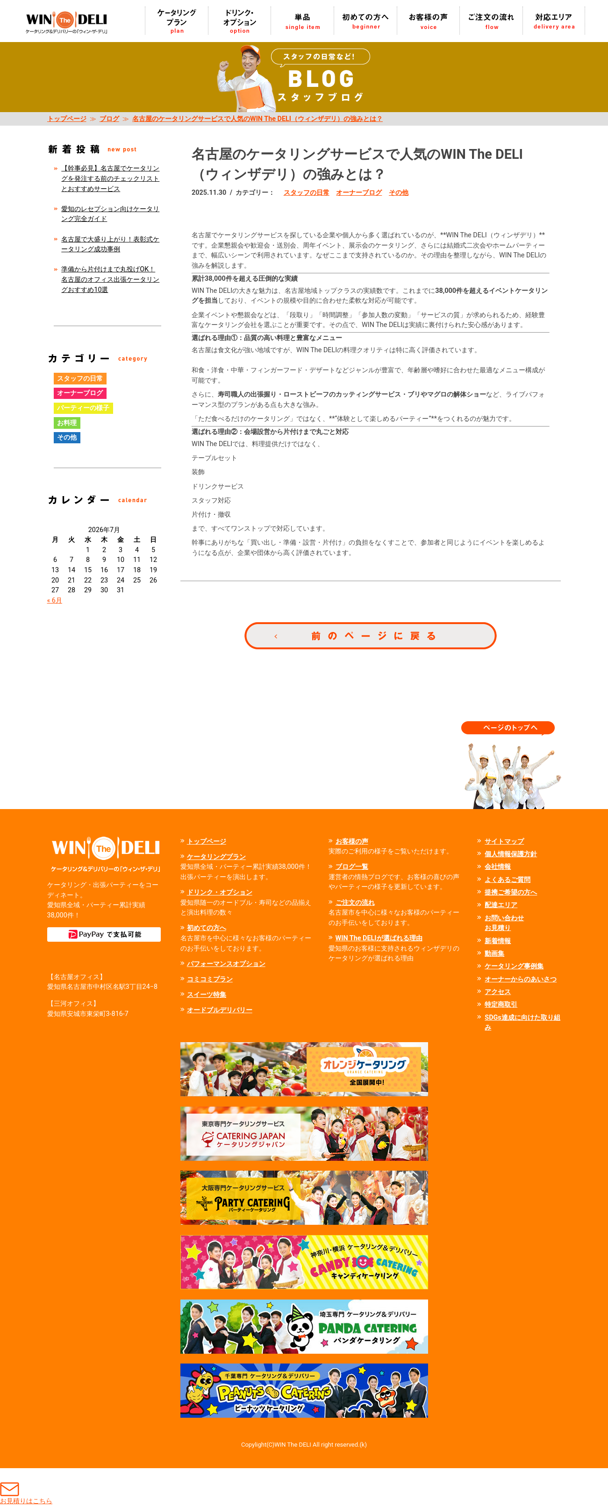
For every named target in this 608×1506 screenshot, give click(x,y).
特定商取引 (501, 1005)
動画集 (494, 954)
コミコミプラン (210, 979)
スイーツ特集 (206, 995)
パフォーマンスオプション (226, 964)
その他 (398, 193)
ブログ (109, 119)
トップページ (66, 119)
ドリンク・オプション (219, 892)
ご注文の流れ (355, 903)
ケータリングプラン (216, 857)
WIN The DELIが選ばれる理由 (379, 938)
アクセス (498, 992)
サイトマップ (504, 841)
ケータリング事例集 (514, 966)
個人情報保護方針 (511, 854)
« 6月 (54, 600)
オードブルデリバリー (219, 1010)
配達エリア (501, 905)
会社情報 (498, 867)
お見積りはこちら (26, 1486)
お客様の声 (352, 841)
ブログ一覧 (352, 867)
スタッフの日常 (306, 193)
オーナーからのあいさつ (521, 979)
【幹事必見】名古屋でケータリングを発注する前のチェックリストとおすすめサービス (110, 178)
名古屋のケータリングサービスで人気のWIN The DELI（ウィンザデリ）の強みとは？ (257, 119)
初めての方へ (206, 928)
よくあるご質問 (507, 880)
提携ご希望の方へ (511, 892)
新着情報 (498, 941)
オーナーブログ (359, 193)
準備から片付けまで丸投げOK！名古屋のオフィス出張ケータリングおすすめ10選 (110, 279)
